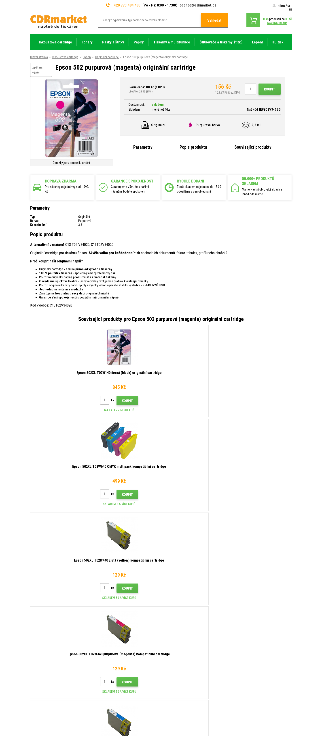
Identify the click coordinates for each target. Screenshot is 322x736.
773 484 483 (49, 630)
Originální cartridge (107, 57)
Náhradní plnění (107, 695)
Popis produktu (193, 147)
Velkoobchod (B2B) (110, 649)
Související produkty (252, 147)
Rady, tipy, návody (108, 635)
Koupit (269, 89)
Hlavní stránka (39, 57)
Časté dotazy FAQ (109, 655)
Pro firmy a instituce (110, 682)
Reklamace (104, 662)
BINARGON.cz (283, 715)
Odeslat (238, 600)
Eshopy (242, 715)
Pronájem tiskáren (109, 688)
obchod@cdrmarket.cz (198, 5)
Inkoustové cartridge (65, 57)
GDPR (101, 675)
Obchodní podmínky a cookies (116, 669)
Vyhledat (214, 20)
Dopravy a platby (108, 642)
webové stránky (260, 715)
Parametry (143, 147)
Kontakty (103, 629)
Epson (87, 57)
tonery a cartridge (189, 730)
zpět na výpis (37, 70)
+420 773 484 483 (123, 5)
